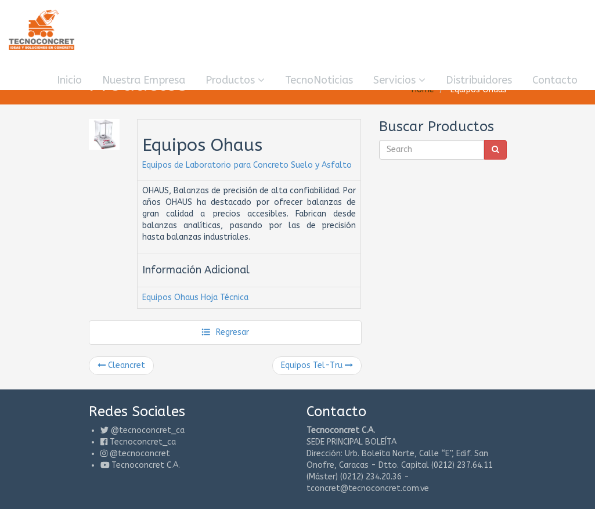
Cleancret (121, 365)
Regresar (225, 332)
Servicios (399, 80)
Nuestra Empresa (143, 80)
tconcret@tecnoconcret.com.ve (367, 488)
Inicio (69, 80)
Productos (235, 80)
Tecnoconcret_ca (143, 442)
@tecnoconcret (140, 454)
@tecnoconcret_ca (148, 430)
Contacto (555, 80)
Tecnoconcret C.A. (145, 465)
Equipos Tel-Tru (317, 365)
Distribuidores (479, 80)
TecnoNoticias (319, 80)
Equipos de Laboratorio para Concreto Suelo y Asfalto (247, 165)
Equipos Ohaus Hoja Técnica (195, 297)
